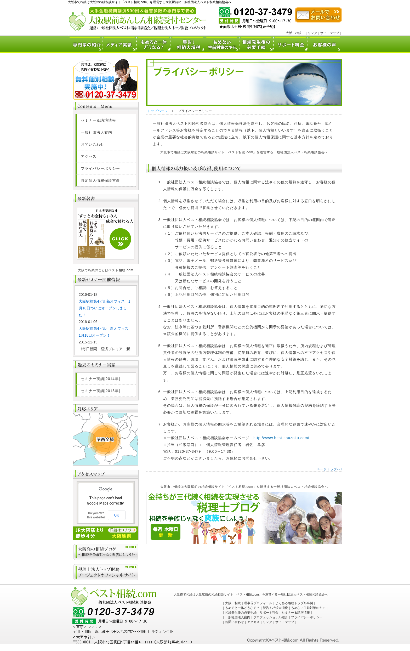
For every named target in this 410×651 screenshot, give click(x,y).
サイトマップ (329, 33)
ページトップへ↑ (329, 469)
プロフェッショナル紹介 (270, 617)
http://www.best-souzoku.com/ (281, 438)
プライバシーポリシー (100, 168)
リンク (312, 33)
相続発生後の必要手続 (241, 612)
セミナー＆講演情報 (98, 120)
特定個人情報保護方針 (100, 180)
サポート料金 (269, 612)
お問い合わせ (92, 144)
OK (116, 515)
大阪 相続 (293, 33)
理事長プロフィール (258, 603)
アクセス (88, 156)
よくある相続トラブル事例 (294, 603)
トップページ (157, 111)
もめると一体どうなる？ (242, 608)
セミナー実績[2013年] (100, 391)
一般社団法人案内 (96, 132)
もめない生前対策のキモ (308, 608)
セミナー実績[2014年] (100, 379)
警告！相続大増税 (275, 608)
